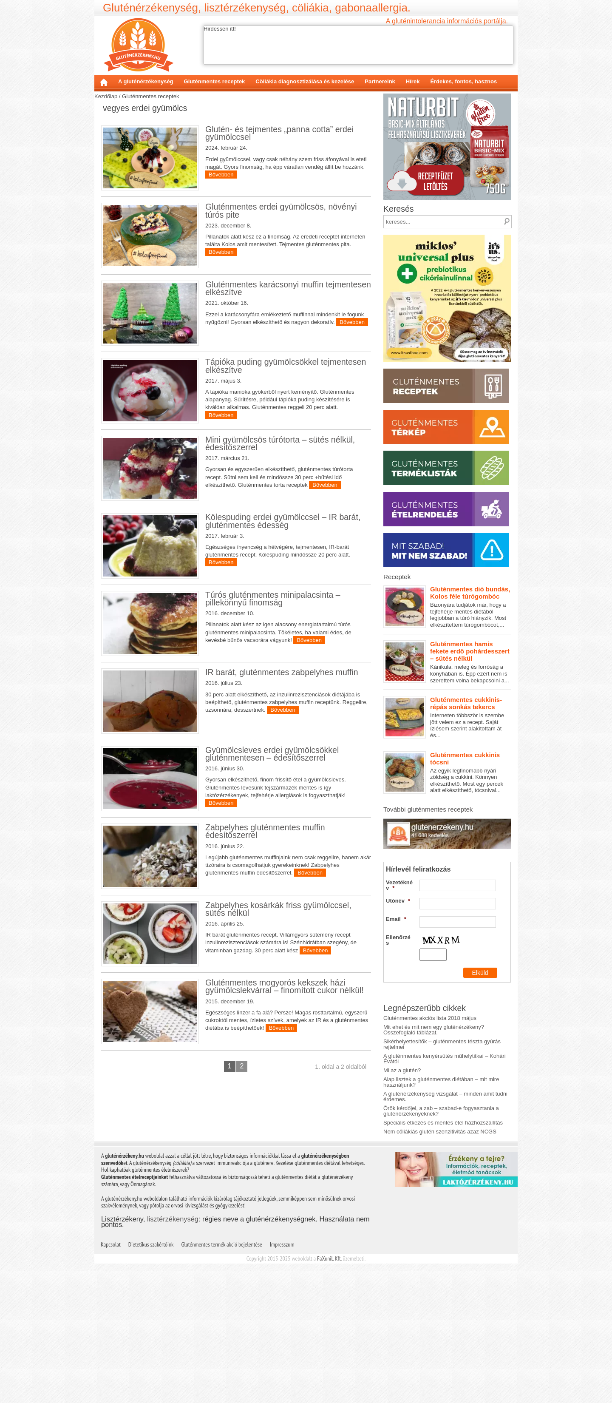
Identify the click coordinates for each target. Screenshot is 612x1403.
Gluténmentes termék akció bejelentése (221, 1244)
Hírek (413, 81)
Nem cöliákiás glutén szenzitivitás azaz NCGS (439, 1131)
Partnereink (380, 81)
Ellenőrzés (398, 940)
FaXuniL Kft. (329, 1258)
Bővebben (221, 174)
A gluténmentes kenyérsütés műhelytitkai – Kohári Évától (444, 1059)
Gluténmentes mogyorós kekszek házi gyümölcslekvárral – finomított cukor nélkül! (284, 986)
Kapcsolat (111, 1244)
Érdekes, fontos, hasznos (463, 81)
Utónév (398, 900)
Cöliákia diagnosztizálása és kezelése (304, 81)
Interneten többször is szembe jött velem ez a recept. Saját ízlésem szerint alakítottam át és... (447, 717)
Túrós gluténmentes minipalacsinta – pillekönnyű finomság (272, 598)
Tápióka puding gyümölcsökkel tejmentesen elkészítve (285, 365)
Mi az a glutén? (402, 1070)
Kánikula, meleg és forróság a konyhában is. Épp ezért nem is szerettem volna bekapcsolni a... (447, 661)
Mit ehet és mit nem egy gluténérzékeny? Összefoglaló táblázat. (433, 1030)
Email (396, 919)
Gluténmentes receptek (214, 81)
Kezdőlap (104, 82)
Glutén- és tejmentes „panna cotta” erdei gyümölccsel (279, 133)
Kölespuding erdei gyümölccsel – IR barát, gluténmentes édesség (282, 520)
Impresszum (282, 1244)
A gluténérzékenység (145, 81)
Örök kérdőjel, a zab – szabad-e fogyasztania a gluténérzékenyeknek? (441, 1111)
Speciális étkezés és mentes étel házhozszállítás (443, 1122)
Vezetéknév (399, 885)
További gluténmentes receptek (428, 809)
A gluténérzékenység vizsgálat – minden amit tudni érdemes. (445, 1096)
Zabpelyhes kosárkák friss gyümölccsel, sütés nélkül (278, 908)
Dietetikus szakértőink (151, 1244)
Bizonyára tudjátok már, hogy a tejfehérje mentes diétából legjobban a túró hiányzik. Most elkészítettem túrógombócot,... (447, 606)
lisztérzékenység (172, 1219)
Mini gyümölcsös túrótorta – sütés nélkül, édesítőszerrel (280, 443)
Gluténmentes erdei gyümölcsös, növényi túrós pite (281, 210)
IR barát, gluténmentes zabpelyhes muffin (281, 672)
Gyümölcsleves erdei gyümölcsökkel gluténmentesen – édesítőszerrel (272, 753)
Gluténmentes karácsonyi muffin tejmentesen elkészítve (288, 288)
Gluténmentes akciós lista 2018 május (429, 1018)
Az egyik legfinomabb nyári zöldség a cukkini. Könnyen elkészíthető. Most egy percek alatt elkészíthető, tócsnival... (447, 772)
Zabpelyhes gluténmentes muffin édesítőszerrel (265, 831)
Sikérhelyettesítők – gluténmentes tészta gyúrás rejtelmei (442, 1044)
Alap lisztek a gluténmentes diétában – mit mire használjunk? (441, 1082)
